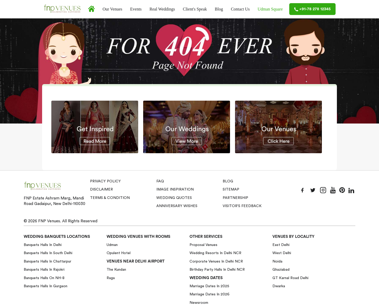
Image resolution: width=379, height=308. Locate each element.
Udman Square (270, 9)
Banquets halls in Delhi (43, 245)
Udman (112, 245)
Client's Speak (195, 9)
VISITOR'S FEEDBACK (242, 206)
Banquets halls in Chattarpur (47, 261)
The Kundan (116, 269)
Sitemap (231, 189)
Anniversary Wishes (176, 206)
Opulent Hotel (119, 253)
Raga (111, 278)
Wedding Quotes (174, 198)
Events (136, 9)
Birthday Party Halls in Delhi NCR (217, 269)
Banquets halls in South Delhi (48, 253)
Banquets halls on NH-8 (44, 278)
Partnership (235, 198)
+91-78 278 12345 (312, 9)
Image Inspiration (175, 189)
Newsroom (199, 303)
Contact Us (240, 9)
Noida (277, 261)
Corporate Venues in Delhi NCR (216, 261)
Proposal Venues (203, 245)
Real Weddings (162, 9)
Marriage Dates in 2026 (210, 294)
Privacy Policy (105, 181)
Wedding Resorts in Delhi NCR (215, 253)
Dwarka (278, 286)
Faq (160, 181)
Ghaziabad (281, 269)
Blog (219, 9)
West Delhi (281, 253)
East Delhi (281, 245)
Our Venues (112, 9)
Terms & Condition (110, 198)
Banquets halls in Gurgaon (45, 286)
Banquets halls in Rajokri (44, 269)
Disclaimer (101, 189)
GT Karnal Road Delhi (290, 278)
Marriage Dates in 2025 (209, 286)
